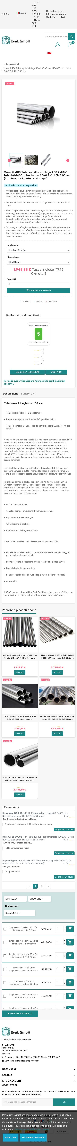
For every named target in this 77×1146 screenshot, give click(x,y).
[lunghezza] (38, 250)
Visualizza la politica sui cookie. (32, 1129)
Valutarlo (56, 372)
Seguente (48, 886)
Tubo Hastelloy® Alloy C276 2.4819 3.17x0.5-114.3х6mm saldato (19, 717)
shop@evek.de (33, 1061)
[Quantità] (38, 284)
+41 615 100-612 (52, 1057)
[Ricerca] (59, 36)
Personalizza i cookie (33, 1137)
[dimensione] (38, 262)
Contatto (50, 17)
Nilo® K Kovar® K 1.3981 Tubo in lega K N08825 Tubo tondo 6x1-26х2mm (57, 656)
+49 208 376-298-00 (29, 1057)
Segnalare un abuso (64, 829)
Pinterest (51, 301)
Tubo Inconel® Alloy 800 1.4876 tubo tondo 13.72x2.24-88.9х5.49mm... (57, 717)
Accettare (10, 1137)
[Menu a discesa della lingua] (21, 14)
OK (64, 1102)
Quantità (11, 279)
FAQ (63, 17)
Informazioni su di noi (56, 14)
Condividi (25, 301)
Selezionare (13, 913)
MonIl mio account (54, 11)
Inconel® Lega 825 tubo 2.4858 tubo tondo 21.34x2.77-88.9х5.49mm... (19, 656)
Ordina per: (12, 906)
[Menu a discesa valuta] (5, 14)
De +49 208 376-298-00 (36, 8)
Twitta (38, 301)
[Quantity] (59, 929)
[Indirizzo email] (27, 1102)
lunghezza (12, 245)
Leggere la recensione (27, 372)
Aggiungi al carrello (70, 929)
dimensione (13, 257)
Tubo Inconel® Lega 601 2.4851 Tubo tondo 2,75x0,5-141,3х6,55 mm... (20, 778)
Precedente (28, 886)
